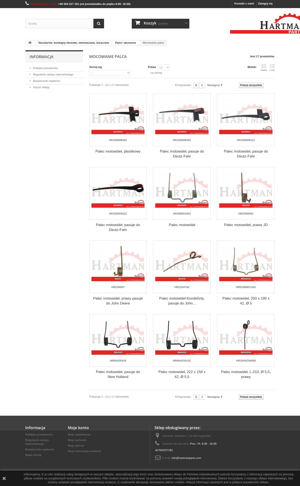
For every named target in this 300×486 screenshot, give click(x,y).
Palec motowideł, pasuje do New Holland (118, 374)
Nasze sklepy (41, 87)
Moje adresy (76, 445)
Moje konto (78, 427)
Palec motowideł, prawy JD (246, 225)
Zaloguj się (265, 3)
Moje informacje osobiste (84, 451)
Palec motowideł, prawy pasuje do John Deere (118, 300)
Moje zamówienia (79, 434)
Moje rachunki (77, 440)
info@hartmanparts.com (186, 458)
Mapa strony (33, 455)
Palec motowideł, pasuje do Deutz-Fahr (182, 153)
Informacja (42, 56)
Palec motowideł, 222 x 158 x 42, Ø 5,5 (182, 374)
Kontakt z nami (244, 3)
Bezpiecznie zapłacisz (46, 80)
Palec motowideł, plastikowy (118, 151)
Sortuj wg (95, 67)
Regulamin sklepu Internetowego (53, 74)
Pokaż (152, 67)
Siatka (264, 67)
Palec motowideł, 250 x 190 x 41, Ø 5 (246, 300)
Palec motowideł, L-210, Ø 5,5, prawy (246, 374)
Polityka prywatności (45, 68)
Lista (272, 67)
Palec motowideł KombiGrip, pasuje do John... (182, 300)
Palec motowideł (182, 225)
